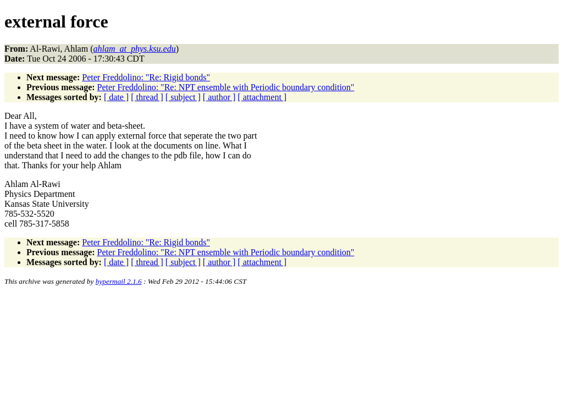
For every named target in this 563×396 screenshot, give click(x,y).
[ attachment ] (262, 97)
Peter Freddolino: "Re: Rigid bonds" (146, 77)
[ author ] (219, 97)
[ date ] (116, 97)
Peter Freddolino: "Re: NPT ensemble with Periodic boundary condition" (226, 87)
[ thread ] (147, 97)
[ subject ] (183, 97)
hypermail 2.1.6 (119, 281)
